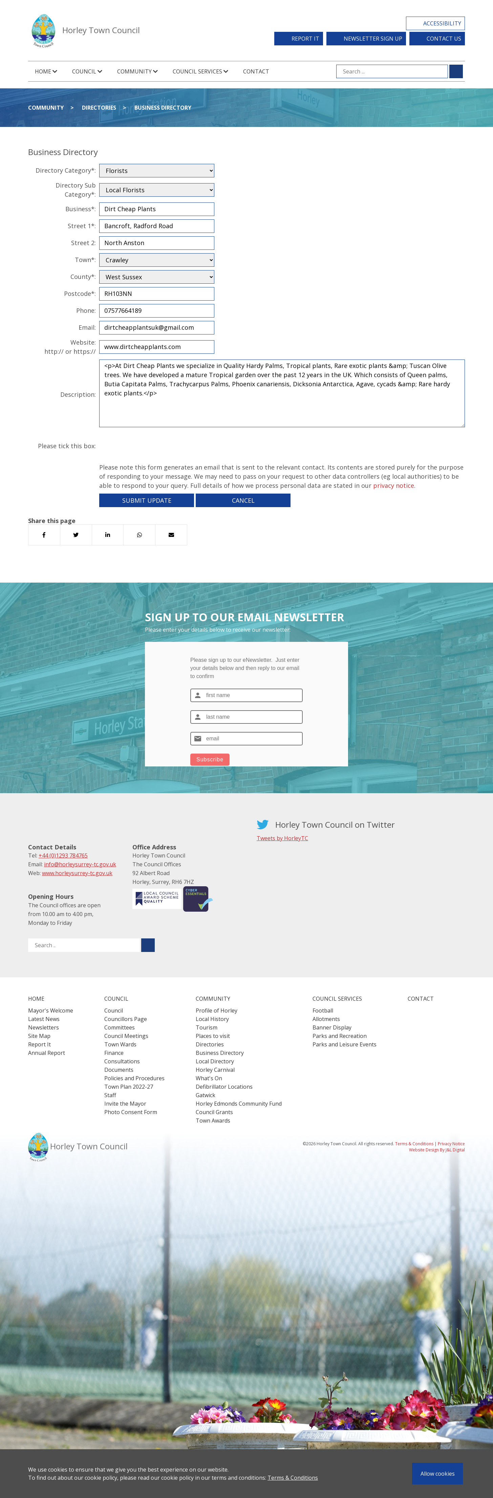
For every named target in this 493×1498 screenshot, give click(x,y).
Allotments (326, 1019)
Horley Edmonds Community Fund (239, 1103)
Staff (110, 1095)
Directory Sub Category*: (76, 189)
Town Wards (120, 1044)
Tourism (206, 1027)
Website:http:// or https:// (70, 346)
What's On (209, 1078)
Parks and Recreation (340, 1036)
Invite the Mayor (125, 1103)
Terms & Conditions (292, 1477)
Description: (78, 394)
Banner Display (332, 1027)
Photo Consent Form (130, 1112)
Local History (212, 1019)
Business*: (80, 209)
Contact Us (444, 38)
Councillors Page (125, 1019)
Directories (99, 107)
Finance (114, 1053)
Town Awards (213, 1120)
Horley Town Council (101, 30)
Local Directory (215, 1061)
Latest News (44, 1019)
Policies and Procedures (134, 1078)
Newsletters (43, 1027)
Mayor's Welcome (50, 1010)
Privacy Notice (451, 1144)
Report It (305, 38)
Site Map (39, 1036)
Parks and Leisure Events (345, 1044)
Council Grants (214, 1112)
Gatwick (205, 1095)
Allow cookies (438, 1473)
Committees (119, 1027)
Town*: (85, 260)
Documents (118, 1069)
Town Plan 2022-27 (128, 1086)
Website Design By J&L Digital (437, 1150)
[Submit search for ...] (456, 71)
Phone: (86, 310)
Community (46, 107)
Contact (256, 71)
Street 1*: (82, 226)
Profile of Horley (216, 1010)
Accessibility (442, 23)
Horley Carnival (215, 1069)
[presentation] (150, 446)
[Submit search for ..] (148, 945)
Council (113, 1010)
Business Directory (162, 107)
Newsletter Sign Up (373, 38)
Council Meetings (126, 1036)
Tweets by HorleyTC (282, 838)
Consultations (122, 1061)
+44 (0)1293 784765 (63, 855)
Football (323, 1010)
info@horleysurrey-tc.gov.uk (80, 864)
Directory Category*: (66, 170)
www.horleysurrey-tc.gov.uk (77, 873)
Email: (87, 327)
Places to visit (213, 1036)
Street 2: (83, 243)
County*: (83, 277)
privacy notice (393, 485)
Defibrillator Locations (224, 1086)
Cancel (243, 500)
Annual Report (46, 1053)
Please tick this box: (67, 446)
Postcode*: (80, 293)
